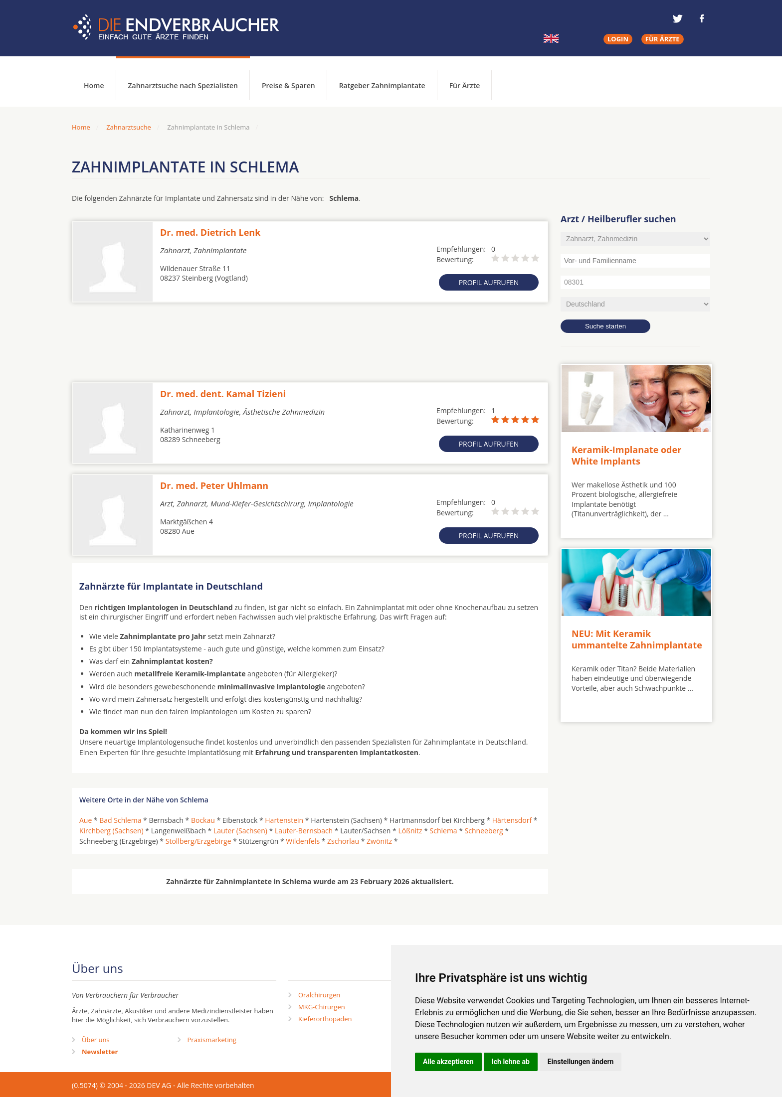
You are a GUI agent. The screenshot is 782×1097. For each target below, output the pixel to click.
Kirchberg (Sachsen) (111, 830)
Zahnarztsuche (128, 127)
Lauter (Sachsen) (240, 830)
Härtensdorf (512, 820)
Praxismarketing (212, 1039)
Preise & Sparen (288, 85)
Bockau (203, 820)
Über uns (96, 1039)
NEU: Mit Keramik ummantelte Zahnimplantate (637, 639)
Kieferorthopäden (325, 1018)
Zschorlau (343, 841)
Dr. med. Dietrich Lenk (210, 232)
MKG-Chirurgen (321, 1006)
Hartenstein (284, 820)
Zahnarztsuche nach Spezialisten (183, 85)
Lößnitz (410, 830)
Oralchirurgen (319, 994)
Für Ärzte (464, 85)
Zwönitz (379, 841)
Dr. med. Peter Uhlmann (214, 485)
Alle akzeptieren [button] (448, 1062)
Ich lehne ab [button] (511, 1062)
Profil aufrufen (489, 282)
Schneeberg (484, 830)
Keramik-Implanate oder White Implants (626, 455)
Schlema (443, 830)
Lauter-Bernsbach (304, 830)
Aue (85, 820)
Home (81, 127)
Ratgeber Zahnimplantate (382, 85)
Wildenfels (303, 841)
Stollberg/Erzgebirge (198, 841)
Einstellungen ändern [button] (581, 1062)
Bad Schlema (120, 820)
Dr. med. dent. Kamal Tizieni (223, 394)
